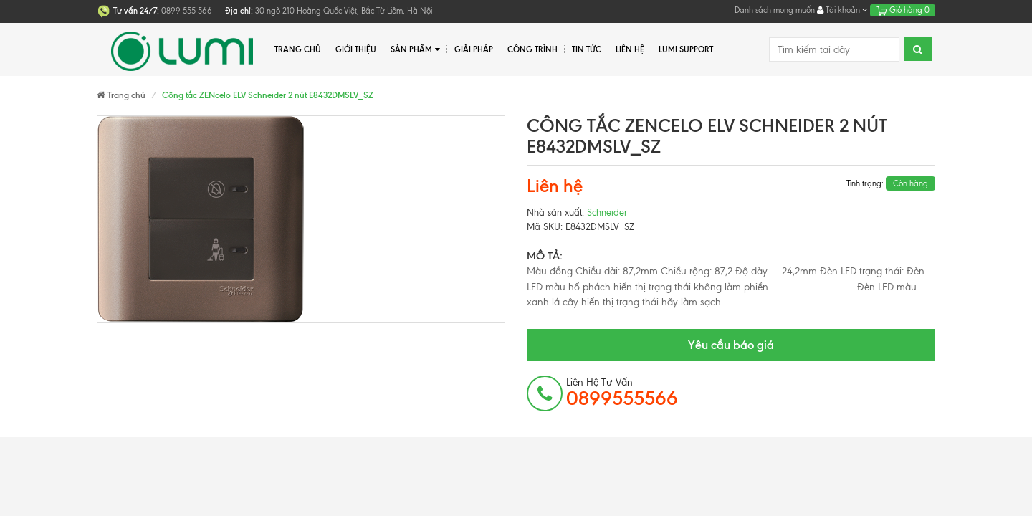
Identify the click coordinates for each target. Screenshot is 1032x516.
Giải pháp (473, 49)
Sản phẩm (415, 49)
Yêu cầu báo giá (731, 345)
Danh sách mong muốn (775, 10)
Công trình (532, 49)
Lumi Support (686, 49)
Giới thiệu (355, 49)
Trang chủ (297, 49)
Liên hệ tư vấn (622, 392)
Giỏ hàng (903, 10)
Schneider (607, 212)
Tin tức (586, 49)
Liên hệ (630, 49)
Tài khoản (842, 10)
